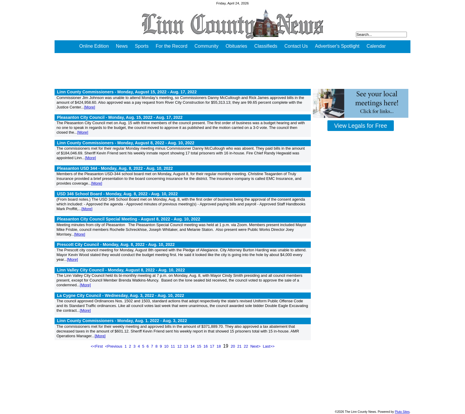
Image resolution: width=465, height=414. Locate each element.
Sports (142, 46)
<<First (97, 346)
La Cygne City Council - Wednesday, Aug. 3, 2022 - (120, 295)
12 (180, 346)
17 (212, 346)
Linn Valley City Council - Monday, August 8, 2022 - (121, 270)
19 (226, 346)
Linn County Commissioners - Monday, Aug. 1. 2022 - (122, 320)
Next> (256, 346)
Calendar (376, 46)
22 (246, 346)
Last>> (269, 346)
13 (186, 346)
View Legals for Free (360, 125)
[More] (89, 107)
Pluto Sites (402, 411)
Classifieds (265, 46)
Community (207, 46)
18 (219, 346)
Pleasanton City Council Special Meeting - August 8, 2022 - (128, 219)
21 (240, 346)
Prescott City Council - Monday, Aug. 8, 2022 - (116, 244)
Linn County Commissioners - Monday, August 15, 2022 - (127, 91)
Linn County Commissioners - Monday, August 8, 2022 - (125, 142)
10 (167, 346)
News (122, 46)
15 (199, 346)
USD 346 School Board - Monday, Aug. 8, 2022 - (117, 193)
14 (193, 346)
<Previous (114, 346)
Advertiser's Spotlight (337, 46)
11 (173, 346)
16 (206, 346)
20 (233, 346)
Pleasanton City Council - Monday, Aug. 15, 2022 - (120, 117)
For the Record (171, 46)
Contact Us (296, 46)
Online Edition (94, 46)
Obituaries (236, 46)
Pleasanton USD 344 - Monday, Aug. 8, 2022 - (115, 168)
